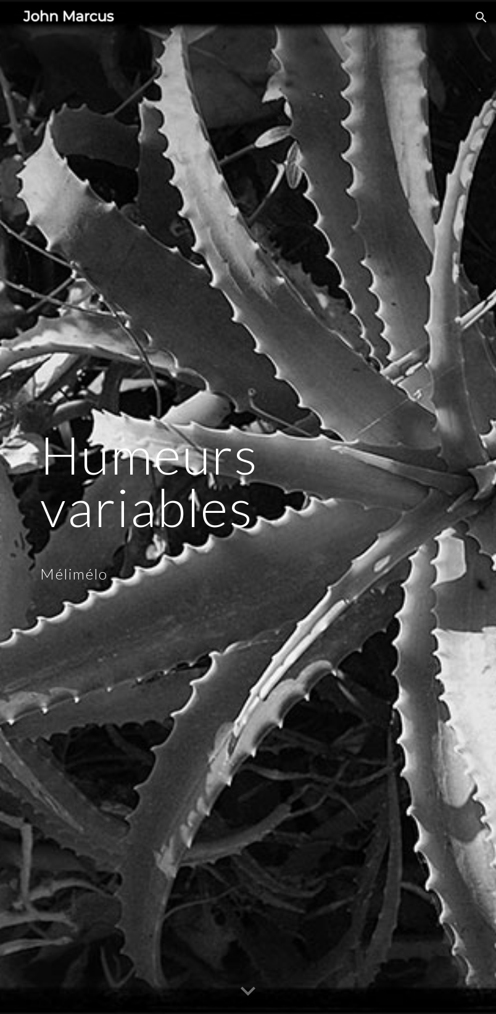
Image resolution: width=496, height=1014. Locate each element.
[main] (229, 507)
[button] (481, 17)
